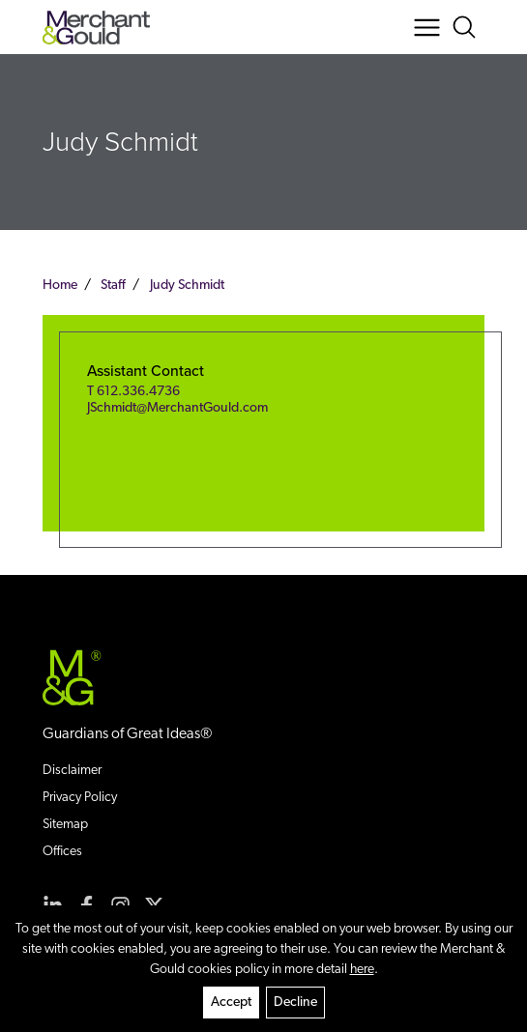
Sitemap (65, 824)
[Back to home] (96, 27)
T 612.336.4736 (133, 392)
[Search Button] (467, 27)
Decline (295, 1002)
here (362, 969)
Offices (62, 852)
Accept (231, 1002)
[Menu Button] (427, 27)
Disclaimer (72, 770)
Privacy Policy (80, 797)
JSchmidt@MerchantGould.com (177, 408)
